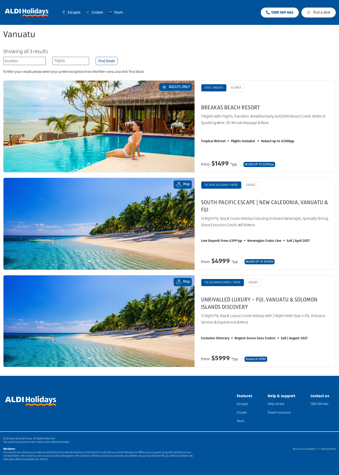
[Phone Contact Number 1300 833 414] (280, 13)
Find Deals (106, 61)
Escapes (70, 13)
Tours (115, 13)
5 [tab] (108, 165)
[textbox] (71, 61)
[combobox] (24, 61)
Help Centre (276, 404)
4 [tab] (103, 165)
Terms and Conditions (304, 449)
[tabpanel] (99, 126)
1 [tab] (90, 165)
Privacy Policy (328, 449)
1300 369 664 (319, 404)
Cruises (94, 13)
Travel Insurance (279, 412)
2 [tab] (95, 165)
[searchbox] (25, 61)
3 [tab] (99, 165)
